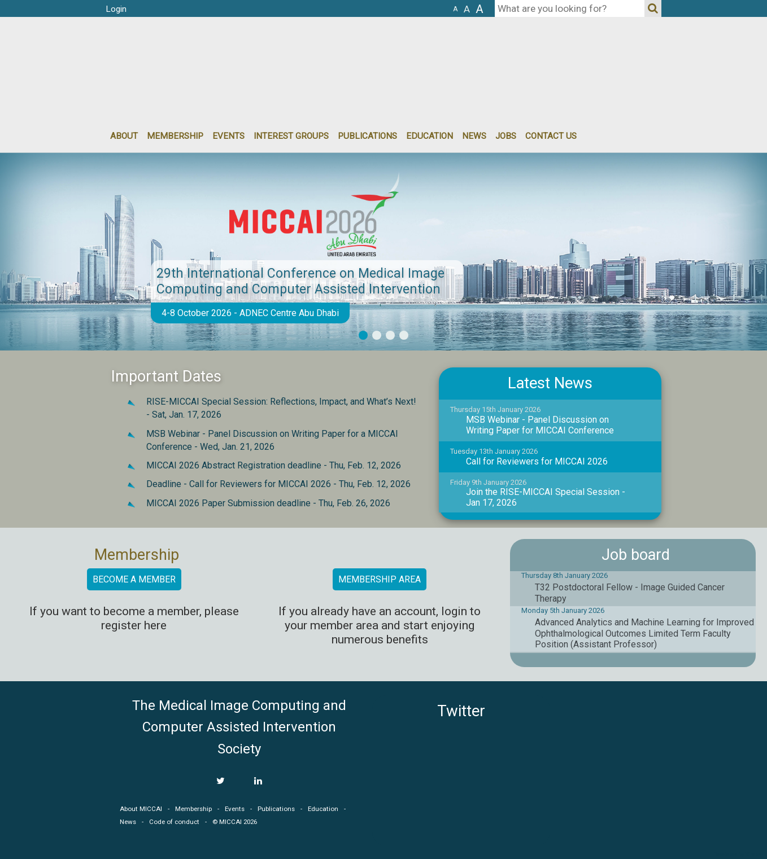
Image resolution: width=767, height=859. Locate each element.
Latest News (550, 383)
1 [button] (363, 335)
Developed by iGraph (737, 854)
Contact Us (551, 136)
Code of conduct (174, 822)
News (474, 136)
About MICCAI (141, 809)
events (228, 136)
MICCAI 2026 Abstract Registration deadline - (273, 465)
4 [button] (403, 335)
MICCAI (610, 749)
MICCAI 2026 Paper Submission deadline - (268, 503)
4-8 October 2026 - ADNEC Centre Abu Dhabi (250, 313)
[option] (383, 251)
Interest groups (291, 136)
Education (429, 136)
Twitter (461, 711)
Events (235, 809)
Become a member (134, 579)
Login (116, 9)
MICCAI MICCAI (198, 51)
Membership (175, 136)
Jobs (505, 136)
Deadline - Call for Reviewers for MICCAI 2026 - (278, 484)
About (124, 136)
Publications (367, 136)
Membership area (379, 579)
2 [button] (376, 335)
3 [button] (390, 335)
